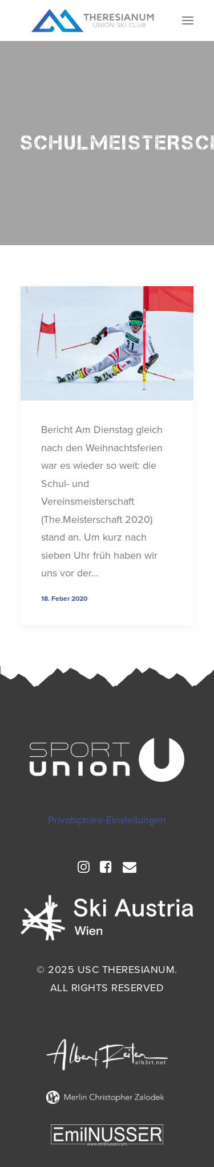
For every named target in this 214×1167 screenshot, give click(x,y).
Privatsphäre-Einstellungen (107, 820)
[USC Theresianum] (93, 20)
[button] (187, 20)
